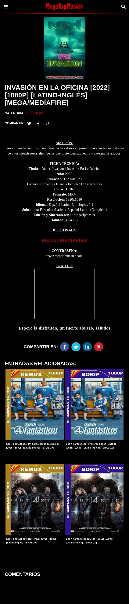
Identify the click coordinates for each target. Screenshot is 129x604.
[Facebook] (64, 346)
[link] (64, 240)
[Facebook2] (38, 123)
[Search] (123, 7)
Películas (34, 113)
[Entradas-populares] (34, 404)
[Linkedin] (87, 346)
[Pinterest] (47, 123)
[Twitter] (29, 123)
